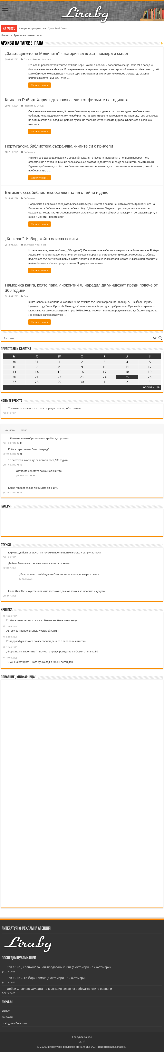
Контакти (7, 1017)
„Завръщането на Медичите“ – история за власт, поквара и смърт (66, 53)
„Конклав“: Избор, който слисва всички (41, 238)
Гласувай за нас (82, 1037)
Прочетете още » (39, 85)
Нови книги (40, 244)
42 (21, 443)
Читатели (46, 59)
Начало (5, 35)
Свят (26, 296)
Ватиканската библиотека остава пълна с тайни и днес (56, 192)
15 (21, 492)
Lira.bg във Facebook (14, 1023)
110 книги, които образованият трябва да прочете (38, 438)
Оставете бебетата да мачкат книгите (39, 470)
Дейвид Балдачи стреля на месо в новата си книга (38, 563)
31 (21, 454)
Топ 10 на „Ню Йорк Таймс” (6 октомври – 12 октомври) (46, 978)
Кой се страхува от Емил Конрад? (28, 449)
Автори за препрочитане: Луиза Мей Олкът (43, 28)
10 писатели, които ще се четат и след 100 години (38, 460)
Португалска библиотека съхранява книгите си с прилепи (59, 146)
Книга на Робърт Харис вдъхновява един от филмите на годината (66, 99)
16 (34, 475)
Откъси (27, 59)
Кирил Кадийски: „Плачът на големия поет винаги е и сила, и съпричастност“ (55, 552)
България (29, 244)
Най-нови (9, 430)
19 (21, 464)
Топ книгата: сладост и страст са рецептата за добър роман (44, 408)
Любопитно (29, 105)
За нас (6, 1010)
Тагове (23, 430)
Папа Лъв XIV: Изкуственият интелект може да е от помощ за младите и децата (56, 591)
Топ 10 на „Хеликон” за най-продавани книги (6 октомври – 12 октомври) (59, 967)
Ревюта (36, 59)
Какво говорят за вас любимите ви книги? (33, 487)
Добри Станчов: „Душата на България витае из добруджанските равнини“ (60, 989)
